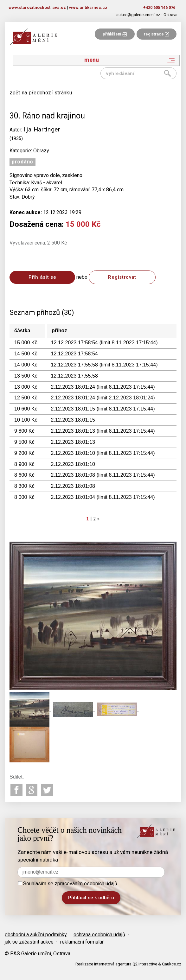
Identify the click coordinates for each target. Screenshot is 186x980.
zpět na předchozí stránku (41, 93)
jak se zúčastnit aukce (29, 942)
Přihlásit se (42, 277)
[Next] (98, 519)
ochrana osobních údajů (99, 935)
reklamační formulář (82, 942)
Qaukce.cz (171, 964)
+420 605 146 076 (159, 7)
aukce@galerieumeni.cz (138, 14)
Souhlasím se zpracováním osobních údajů (67, 884)
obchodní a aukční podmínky (36, 935)
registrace (156, 34)
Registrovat (122, 277)
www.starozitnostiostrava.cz (37, 7)
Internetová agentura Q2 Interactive (125, 964)
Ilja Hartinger (42, 129)
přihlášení (115, 34)
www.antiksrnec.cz (88, 7)
